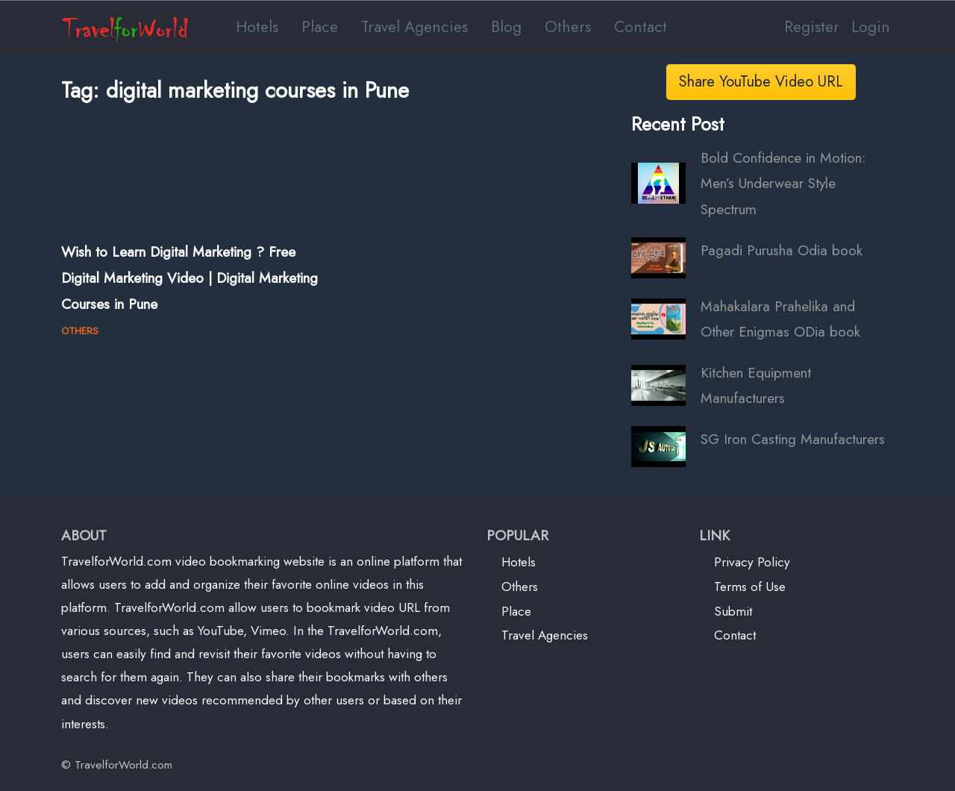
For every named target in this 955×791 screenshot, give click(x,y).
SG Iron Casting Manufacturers (793, 438)
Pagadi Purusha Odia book (781, 250)
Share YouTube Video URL (761, 82)
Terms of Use (750, 586)
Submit (733, 611)
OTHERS (79, 331)
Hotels (257, 26)
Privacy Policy (752, 562)
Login (870, 26)
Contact (640, 26)
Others (568, 26)
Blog (506, 26)
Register (811, 26)
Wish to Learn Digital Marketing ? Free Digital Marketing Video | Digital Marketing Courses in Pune (189, 277)
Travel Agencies (414, 26)
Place (319, 26)
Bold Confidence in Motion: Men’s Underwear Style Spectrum (783, 183)
